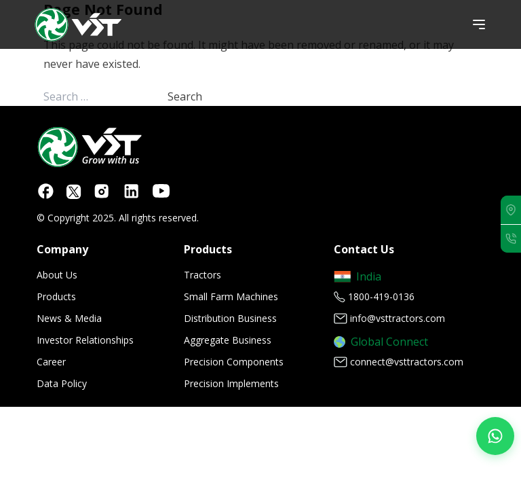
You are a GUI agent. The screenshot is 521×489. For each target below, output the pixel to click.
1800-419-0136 (381, 296)
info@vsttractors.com (397, 318)
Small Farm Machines (231, 296)
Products (56, 296)
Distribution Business (230, 318)
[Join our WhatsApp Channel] (495, 436)
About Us (57, 274)
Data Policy (62, 383)
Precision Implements (231, 383)
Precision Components (234, 361)
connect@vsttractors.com (406, 361)
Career (51, 361)
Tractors (202, 274)
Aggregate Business (227, 339)
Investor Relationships (85, 339)
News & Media (69, 318)
